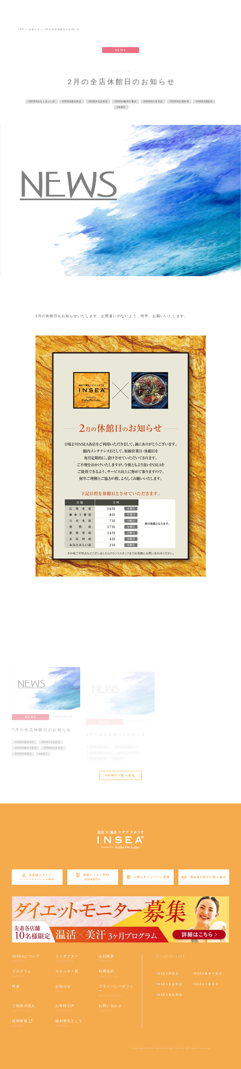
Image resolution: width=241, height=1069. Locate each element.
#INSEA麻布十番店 (25, 753)
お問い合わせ (110, 1008)
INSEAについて (26, 958)
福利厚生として (69, 1023)
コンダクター (67, 958)
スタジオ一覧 (67, 973)
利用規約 (108, 973)
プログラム (22, 973)
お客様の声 (65, 1008)
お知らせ (63, 988)
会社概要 (106, 958)
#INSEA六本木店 (53, 753)
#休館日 (43, 759)
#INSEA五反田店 (50, 747)
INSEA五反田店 (169, 984)
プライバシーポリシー (118, 991)
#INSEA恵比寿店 (24, 747)
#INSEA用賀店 (23, 759)
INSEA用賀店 (167, 973)
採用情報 (20, 1023)
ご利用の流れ (23, 1008)
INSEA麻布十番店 (207, 973)
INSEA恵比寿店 (169, 994)
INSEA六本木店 (206, 984)
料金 (16, 988)
